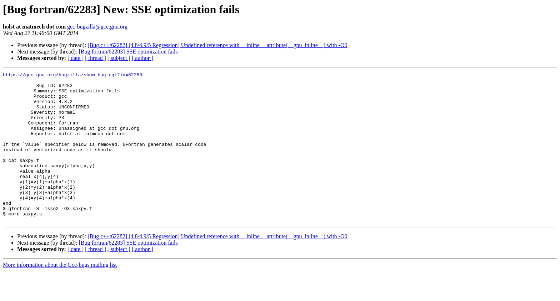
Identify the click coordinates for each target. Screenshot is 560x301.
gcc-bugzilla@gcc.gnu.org (97, 27)
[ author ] (142, 58)
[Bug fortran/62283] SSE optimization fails (128, 52)
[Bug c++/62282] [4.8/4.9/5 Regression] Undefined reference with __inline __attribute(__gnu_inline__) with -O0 (217, 45)
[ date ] (76, 58)
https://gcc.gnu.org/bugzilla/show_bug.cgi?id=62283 (72, 75)
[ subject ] (119, 58)
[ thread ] (95, 58)
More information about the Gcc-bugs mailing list (60, 295)
